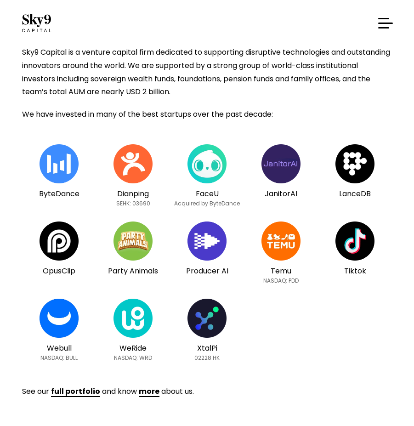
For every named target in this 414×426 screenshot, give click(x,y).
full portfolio (75, 391)
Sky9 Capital (38, 23)
